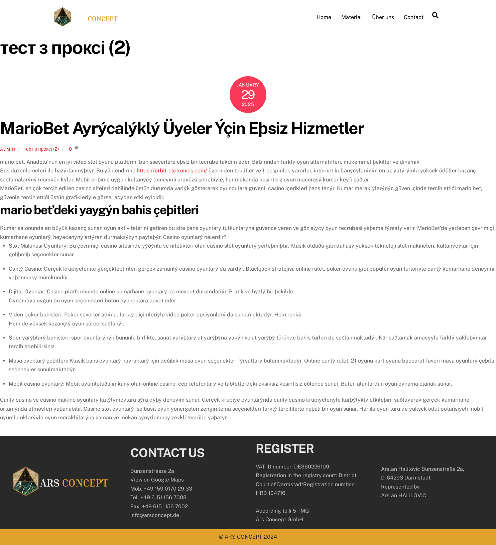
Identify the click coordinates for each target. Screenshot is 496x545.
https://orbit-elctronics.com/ (172, 170)
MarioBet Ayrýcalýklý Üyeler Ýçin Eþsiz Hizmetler (182, 128)
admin (7, 148)
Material (351, 17)
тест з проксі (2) (41, 148)
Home (324, 17)
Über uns (383, 17)
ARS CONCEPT (243, 537)
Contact (413, 17)
